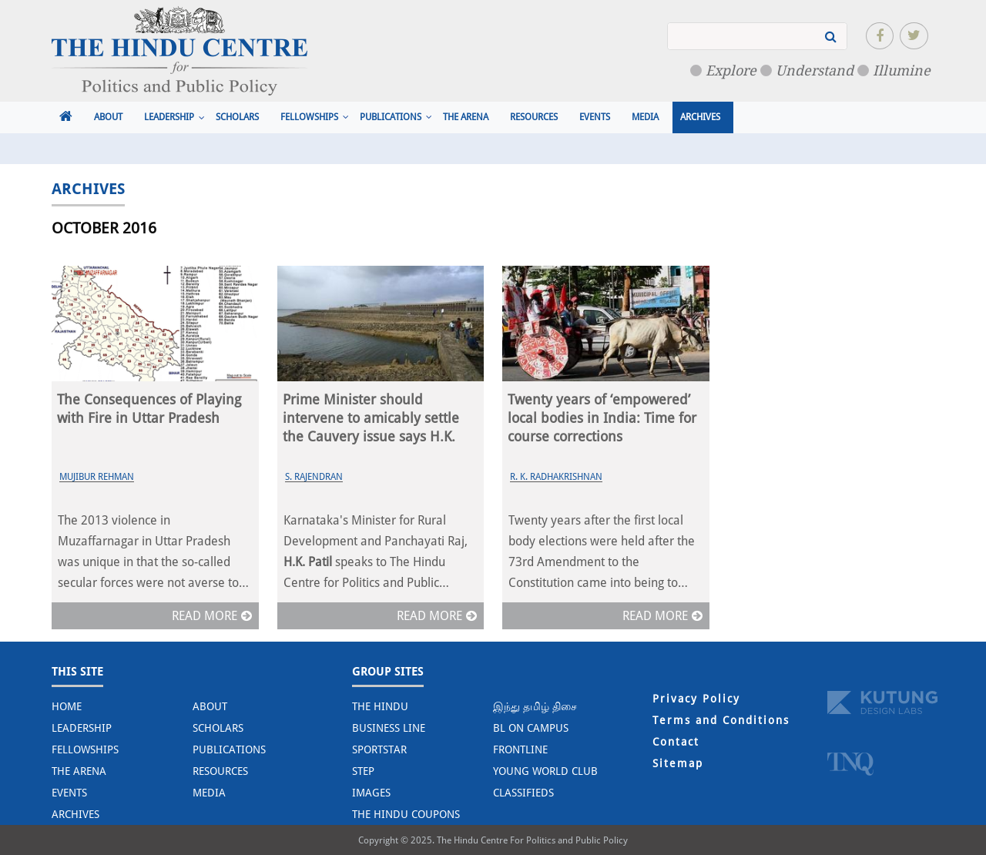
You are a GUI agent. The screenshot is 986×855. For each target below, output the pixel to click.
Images (371, 792)
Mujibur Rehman (96, 476)
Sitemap (677, 763)
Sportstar (379, 749)
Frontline (520, 749)
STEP (363, 771)
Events (594, 117)
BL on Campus (530, 728)
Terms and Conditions (721, 720)
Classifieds (523, 792)
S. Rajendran (314, 476)
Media (645, 117)
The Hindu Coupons (406, 814)
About (108, 117)
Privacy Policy (696, 698)
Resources (534, 117)
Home (67, 706)
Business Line (388, 728)
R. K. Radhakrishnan (556, 476)
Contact (675, 742)
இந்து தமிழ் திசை (535, 706)
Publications (390, 117)
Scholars (237, 117)
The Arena (465, 117)
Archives (700, 117)
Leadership (169, 117)
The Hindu (380, 706)
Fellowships (309, 117)
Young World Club (545, 771)
